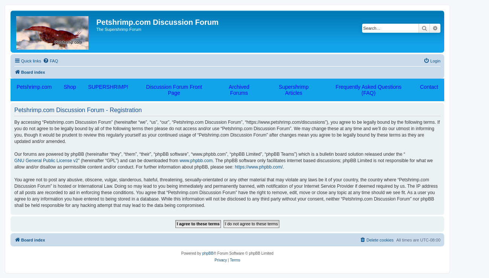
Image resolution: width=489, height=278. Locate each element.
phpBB (207, 253)
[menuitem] (50, 60)
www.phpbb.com (196, 160)
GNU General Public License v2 (46, 160)
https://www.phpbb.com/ (259, 167)
